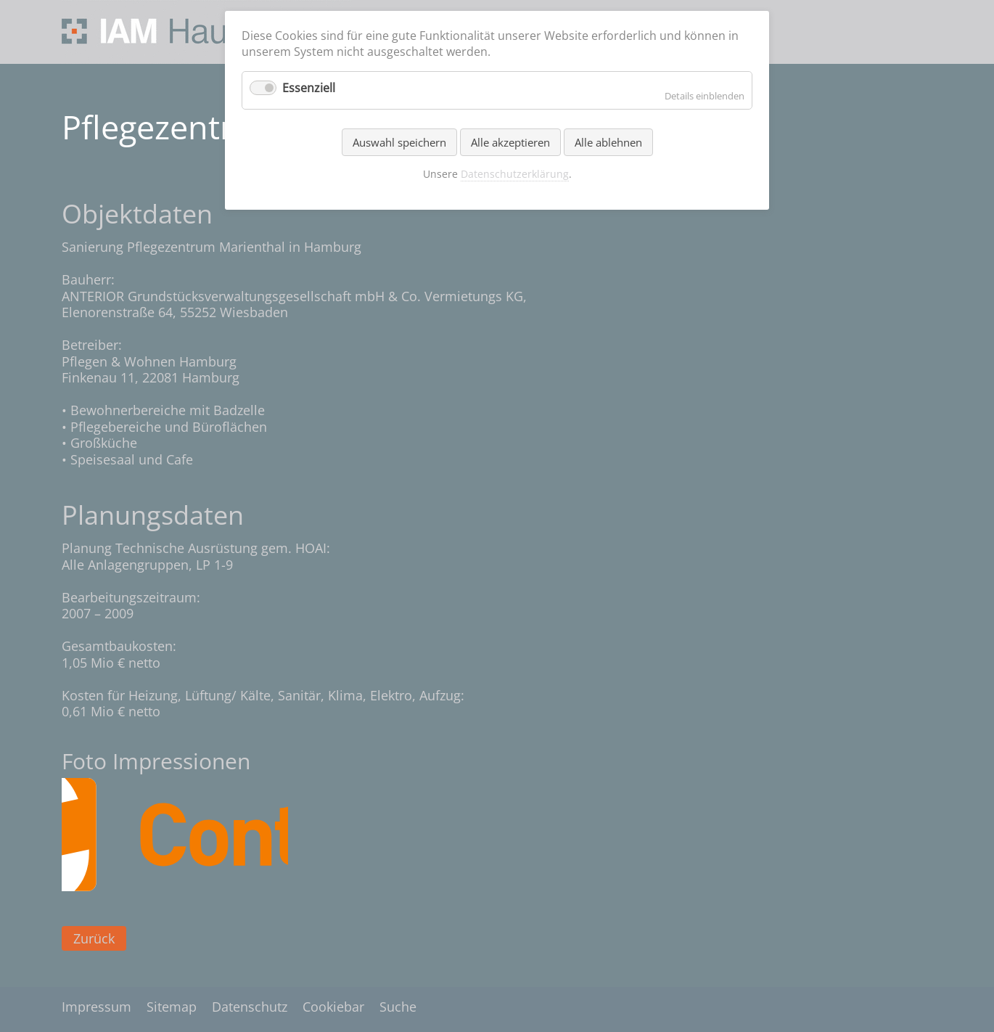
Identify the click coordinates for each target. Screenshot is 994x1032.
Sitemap (172, 1006)
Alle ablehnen (608, 142)
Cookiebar (333, 1006)
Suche (397, 1006)
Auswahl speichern (399, 142)
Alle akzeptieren (510, 142)
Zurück (94, 938)
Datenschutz (249, 1006)
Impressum (96, 1006)
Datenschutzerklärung (515, 174)
